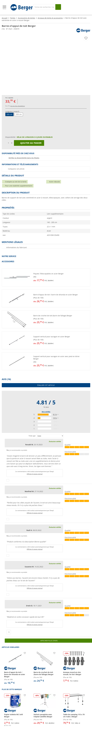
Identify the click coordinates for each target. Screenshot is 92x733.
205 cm (9, 114)
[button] (46, 277)
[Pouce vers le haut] (8, 480)
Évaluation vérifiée (55, 441)
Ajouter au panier (29, 143)
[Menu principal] (5, 7)
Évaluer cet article (46, 385)
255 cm (19, 114)
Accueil (4, 18)
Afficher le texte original (34, 474)
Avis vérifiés (46, 412)
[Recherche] (44, 7)
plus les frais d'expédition (17, 106)
